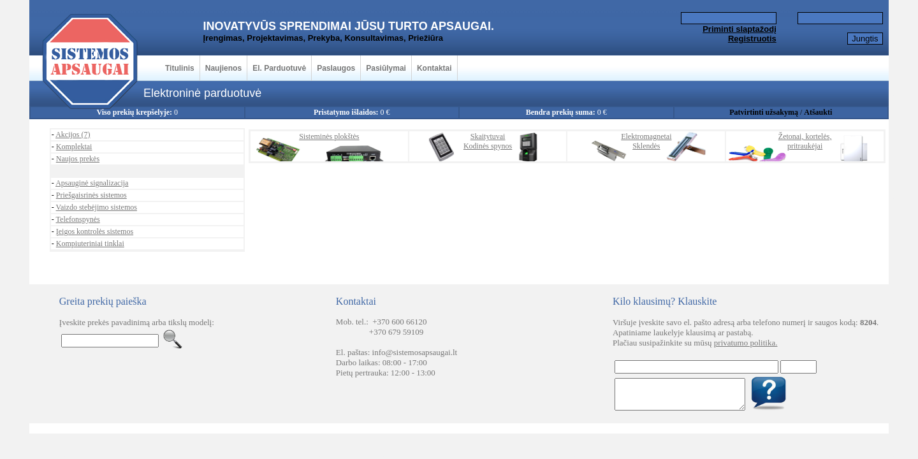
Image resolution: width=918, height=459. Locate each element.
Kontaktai (434, 68)
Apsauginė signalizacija (91, 182)
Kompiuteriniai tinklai (90, 243)
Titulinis (179, 68)
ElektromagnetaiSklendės (646, 141)
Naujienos (223, 68)
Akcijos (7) (72, 134)
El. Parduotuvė (279, 68)
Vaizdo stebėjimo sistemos (96, 207)
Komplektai (74, 146)
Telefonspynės (78, 219)
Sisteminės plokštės (329, 136)
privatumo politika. (746, 342)
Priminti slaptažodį (739, 29)
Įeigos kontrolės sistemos (94, 231)
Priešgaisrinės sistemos (91, 195)
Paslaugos (336, 68)
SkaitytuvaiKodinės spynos (487, 141)
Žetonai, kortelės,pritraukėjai (805, 141)
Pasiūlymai (386, 68)
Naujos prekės (77, 158)
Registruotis (752, 38)
